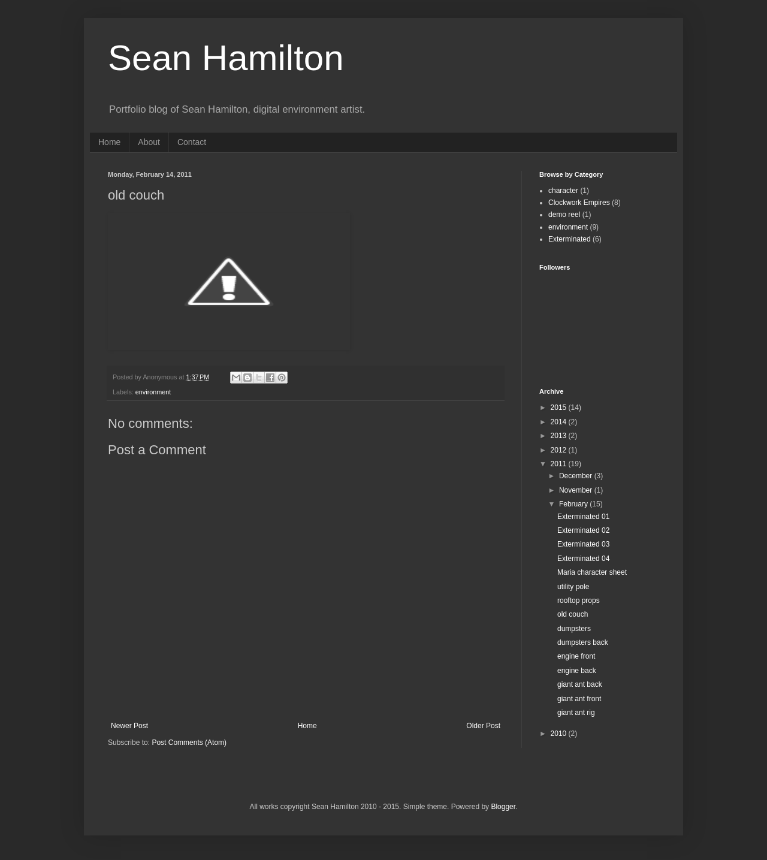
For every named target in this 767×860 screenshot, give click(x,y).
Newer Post (129, 726)
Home (109, 142)
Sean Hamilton (226, 58)
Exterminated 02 (583, 530)
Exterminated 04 (583, 558)
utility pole (573, 587)
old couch (572, 614)
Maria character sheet (592, 572)
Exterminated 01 (583, 516)
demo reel (564, 214)
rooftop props (578, 600)
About (149, 142)
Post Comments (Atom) (189, 742)
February (574, 504)
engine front (576, 656)
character (563, 190)
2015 (560, 407)
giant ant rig (576, 712)
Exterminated (569, 239)
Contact (191, 142)
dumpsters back (582, 642)
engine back (576, 670)
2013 (560, 435)
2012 (560, 450)
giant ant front (579, 699)
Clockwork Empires (579, 202)
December (576, 476)
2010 (560, 733)
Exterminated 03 (583, 544)
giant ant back (579, 684)
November (576, 490)
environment (153, 392)
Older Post (483, 726)
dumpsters (574, 628)
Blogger (503, 806)
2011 (560, 464)
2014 (560, 422)
